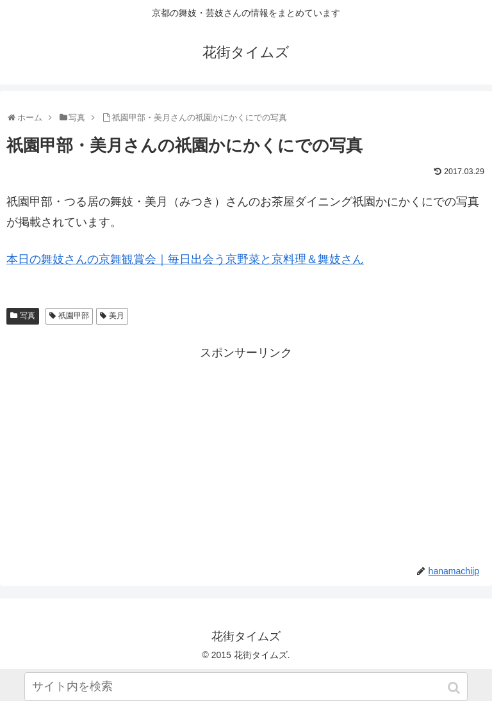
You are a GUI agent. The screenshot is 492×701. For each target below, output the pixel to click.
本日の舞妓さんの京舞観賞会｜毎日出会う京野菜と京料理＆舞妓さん (185, 259)
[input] (245, 686)
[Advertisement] (246, 452)
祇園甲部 (73, 315)
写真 (27, 315)
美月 (116, 315)
